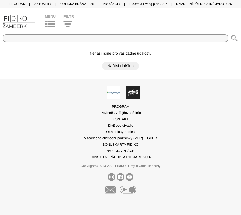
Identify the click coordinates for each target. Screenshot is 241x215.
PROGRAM (17, 4)
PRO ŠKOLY (112, 4)
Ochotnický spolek (120, 132)
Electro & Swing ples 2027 (148, 4)
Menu (50, 16)
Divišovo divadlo (120, 125)
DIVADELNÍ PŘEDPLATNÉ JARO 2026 (204, 4)
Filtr (68, 16)
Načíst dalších (120, 66)
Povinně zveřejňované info (120, 113)
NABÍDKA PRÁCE (120, 151)
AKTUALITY (43, 4)
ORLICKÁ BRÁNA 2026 (77, 4)
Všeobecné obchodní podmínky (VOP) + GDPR (120, 138)
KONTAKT (121, 119)
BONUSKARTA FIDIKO (120, 144)
